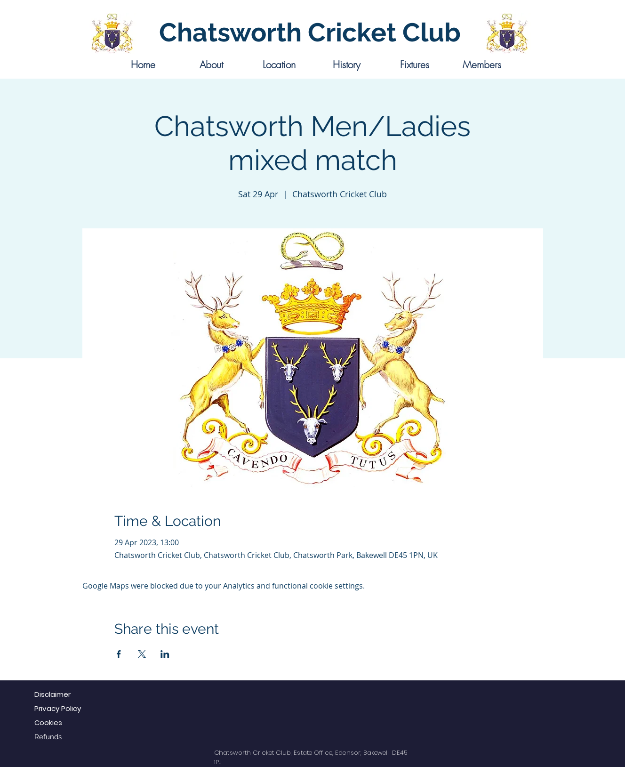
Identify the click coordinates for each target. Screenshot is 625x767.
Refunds (48, 737)
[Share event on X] (141, 654)
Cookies (48, 722)
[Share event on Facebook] (118, 654)
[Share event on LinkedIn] (164, 654)
